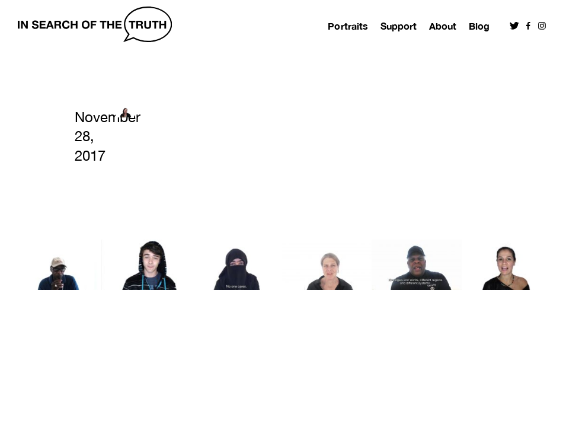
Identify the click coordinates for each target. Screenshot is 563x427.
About (442, 25)
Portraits (347, 25)
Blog (479, 25)
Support (398, 25)
